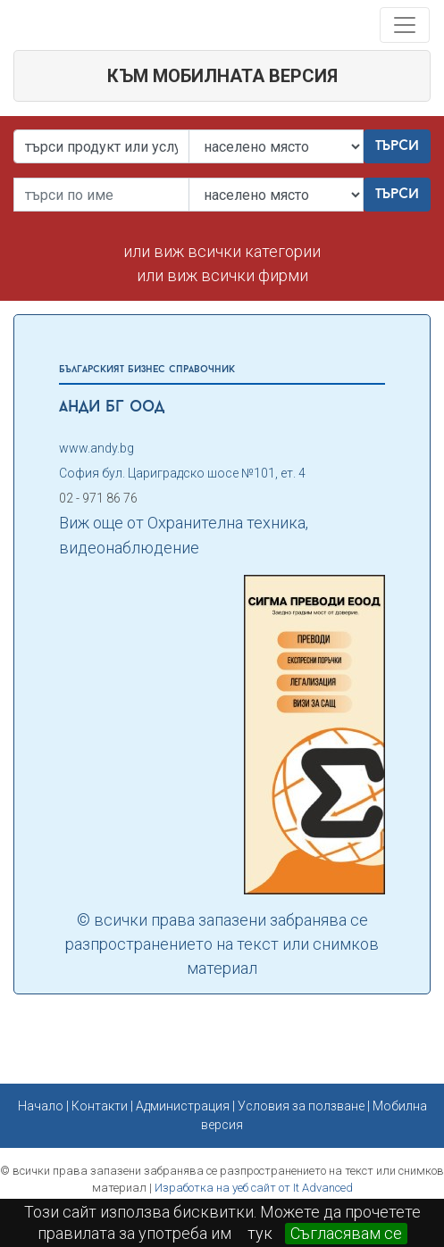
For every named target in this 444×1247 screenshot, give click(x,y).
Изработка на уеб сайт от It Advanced (254, 1187)
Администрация (183, 1106)
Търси (397, 146)
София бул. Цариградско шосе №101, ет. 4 (182, 473)
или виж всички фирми (222, 275)
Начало (40, 1106)
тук (259, 1233)
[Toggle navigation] (405, 25)
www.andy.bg (96, 448)
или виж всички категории (222, 251)
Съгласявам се (346, 1233)
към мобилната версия (222, 76)
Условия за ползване (301, 1106)
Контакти (99, 1106)
